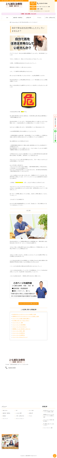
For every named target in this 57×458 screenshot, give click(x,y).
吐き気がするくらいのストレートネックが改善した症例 (24, 315)
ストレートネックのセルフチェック (19, 338)
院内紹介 (4, 416)
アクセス (39, 17)
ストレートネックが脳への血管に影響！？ (21, 319)
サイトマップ (5, 419)
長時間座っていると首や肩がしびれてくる (21, 329)
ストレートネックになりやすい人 (19, 327)
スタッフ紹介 (31, 411)
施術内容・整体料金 (17, 17)
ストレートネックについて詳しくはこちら (28, 303)
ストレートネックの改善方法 (18, 335)
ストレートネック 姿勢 (17, 323)
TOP (7, 17)
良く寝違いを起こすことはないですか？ (20, 321)
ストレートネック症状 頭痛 (18, 331)
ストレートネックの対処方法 (18, 333)
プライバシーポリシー (20, 419)
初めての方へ (5, 411)
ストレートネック (15, 22)
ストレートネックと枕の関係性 (19, 325)
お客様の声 (28, 17)
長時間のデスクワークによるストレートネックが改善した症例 (25, 317)
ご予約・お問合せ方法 (50, 17)
